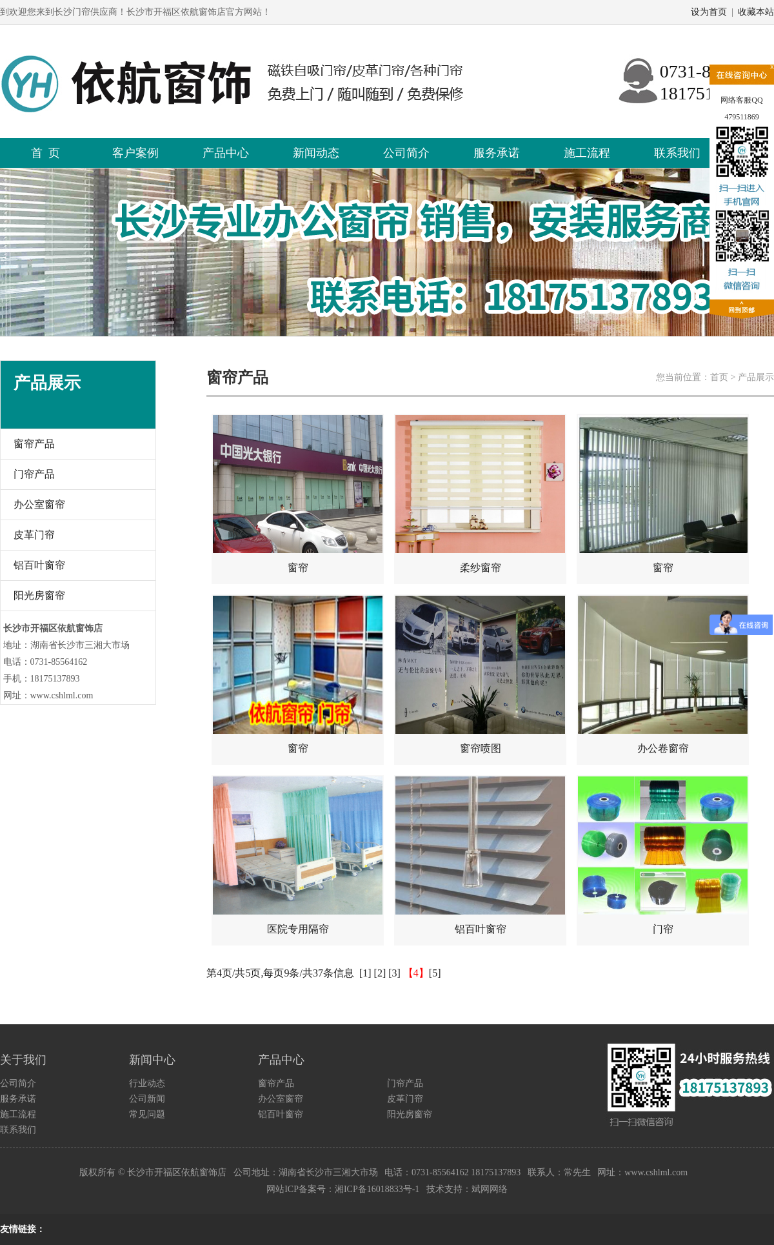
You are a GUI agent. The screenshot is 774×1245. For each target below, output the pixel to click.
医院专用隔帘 (297, 855)
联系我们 (677, 153)
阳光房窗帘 (39, 595)
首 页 (45, 153)
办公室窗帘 (39, 504)
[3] (394, 972)
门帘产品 (34, 474)
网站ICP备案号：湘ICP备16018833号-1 (342, 1189)
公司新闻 (147, 1099)
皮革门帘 (34, 534)
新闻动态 (316, 153)
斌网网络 (489, 1189)
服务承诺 (496, 153)
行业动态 (147, 1083)
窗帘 (297, 494)
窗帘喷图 (480, 675)
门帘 (663, 855)
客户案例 (135, 153)
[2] (380, 972)
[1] (365, 972)
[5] (435, 972)
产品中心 (226, 153)
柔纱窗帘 (480, 494)
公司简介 (406, 153)
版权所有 (97, 1172)
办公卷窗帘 (663, 675)
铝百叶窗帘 (39, 565)
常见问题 (147, 1114)
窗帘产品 (34, 443)
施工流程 (587, 153)
